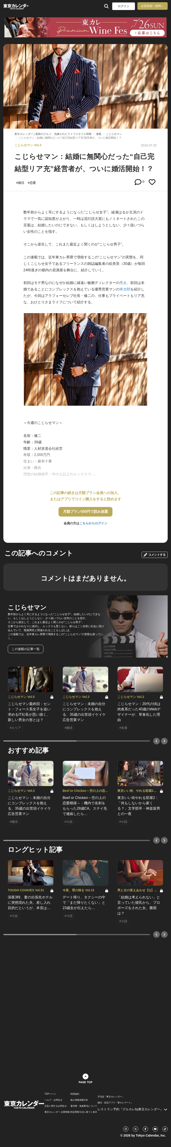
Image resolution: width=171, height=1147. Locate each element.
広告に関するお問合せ (56, 1106)
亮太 (123, 283)
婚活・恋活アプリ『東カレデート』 (115, 1103)
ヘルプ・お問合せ (53, 1100)
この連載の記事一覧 (26, 649)
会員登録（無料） (152, 6)
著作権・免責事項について (83, 1106)
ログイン (123, 6)
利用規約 (74, 1094)
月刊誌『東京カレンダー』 (111, 1097)
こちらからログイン (93, 523)
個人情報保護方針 (79, 1100)
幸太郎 (125, 289)
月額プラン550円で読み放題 (85, 511)
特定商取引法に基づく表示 (83, 1112)
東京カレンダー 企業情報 (57, 1112)
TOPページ (50, 1094)
